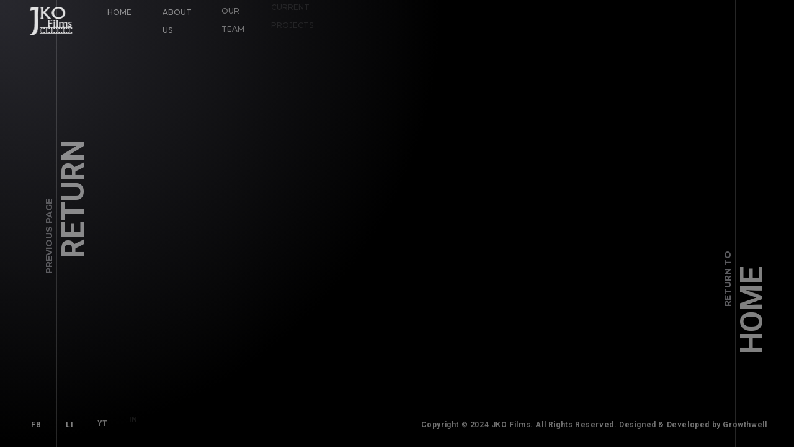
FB (36, 424)
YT (100, 421)
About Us (176, 20)
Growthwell (748, 424)
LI (69, 424)
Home (119, 12)
